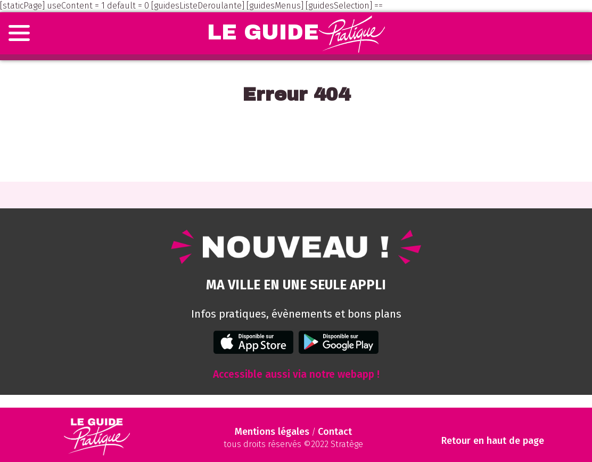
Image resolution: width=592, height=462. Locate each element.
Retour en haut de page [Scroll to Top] (492, 441)
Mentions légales (272, 431)
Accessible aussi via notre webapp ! (296, 374)
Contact (335, 431)
